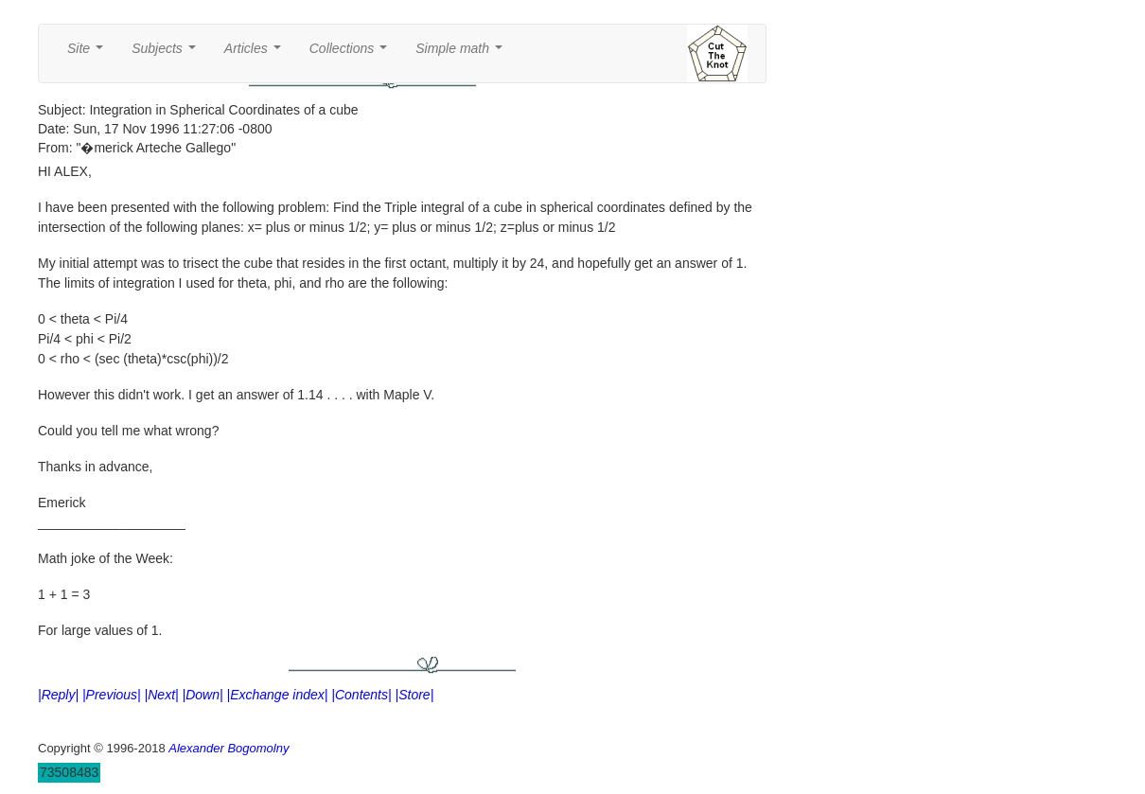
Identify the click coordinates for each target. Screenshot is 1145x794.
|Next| (162, 694)
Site (89, 53)
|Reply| (58, 694)
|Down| (203, 694)
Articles (256, 53)
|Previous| (111, 694)
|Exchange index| (277, 694)
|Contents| (361, 694)
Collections (352, 53)
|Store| (415, 694)
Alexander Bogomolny (228, 748)
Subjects (167, 53)
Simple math (462, 53)
